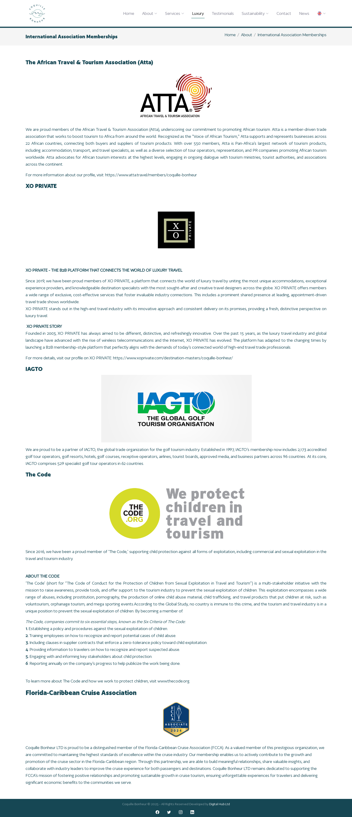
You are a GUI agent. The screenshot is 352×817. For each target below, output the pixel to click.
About (149, 13)
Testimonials (223, 13)
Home (128, 13)
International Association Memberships (291, 34)
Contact (284, 13)
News (304, 13)
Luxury (198, 13)
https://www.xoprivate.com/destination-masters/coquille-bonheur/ (173, 359)
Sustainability (255, 13)
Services (174, 13)
